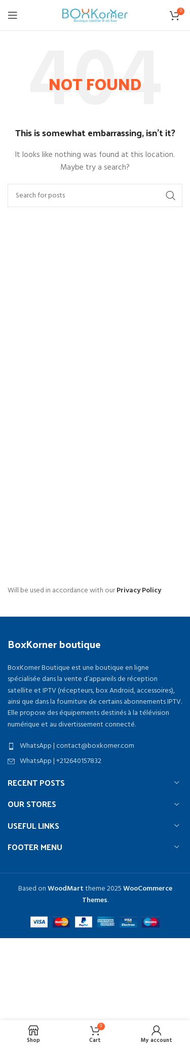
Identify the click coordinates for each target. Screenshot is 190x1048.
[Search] (95, 195)
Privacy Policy (139, 590)
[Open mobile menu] (13, 15)
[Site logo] (95, 15)
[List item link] (95, 746)
